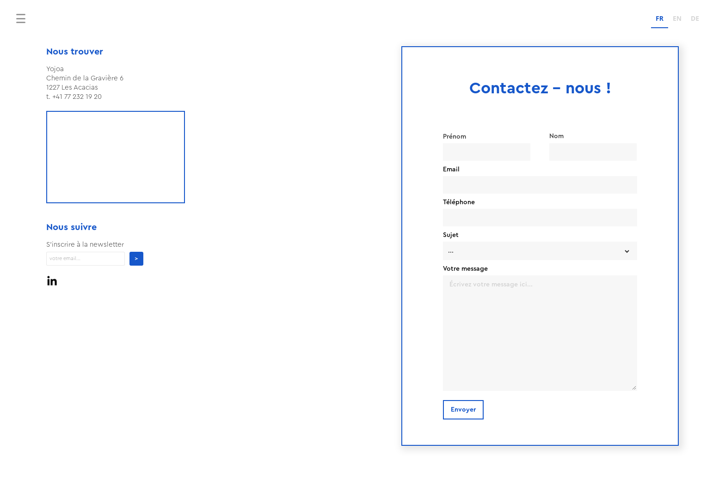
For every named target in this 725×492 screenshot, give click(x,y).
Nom (556, 136)
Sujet (451, 235)
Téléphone (459, 202)
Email (451, 169)
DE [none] (695, 18)
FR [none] (660, 18)
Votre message (465, 269)
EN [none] (677, 18)
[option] (677, 19)
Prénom (454, 137)
